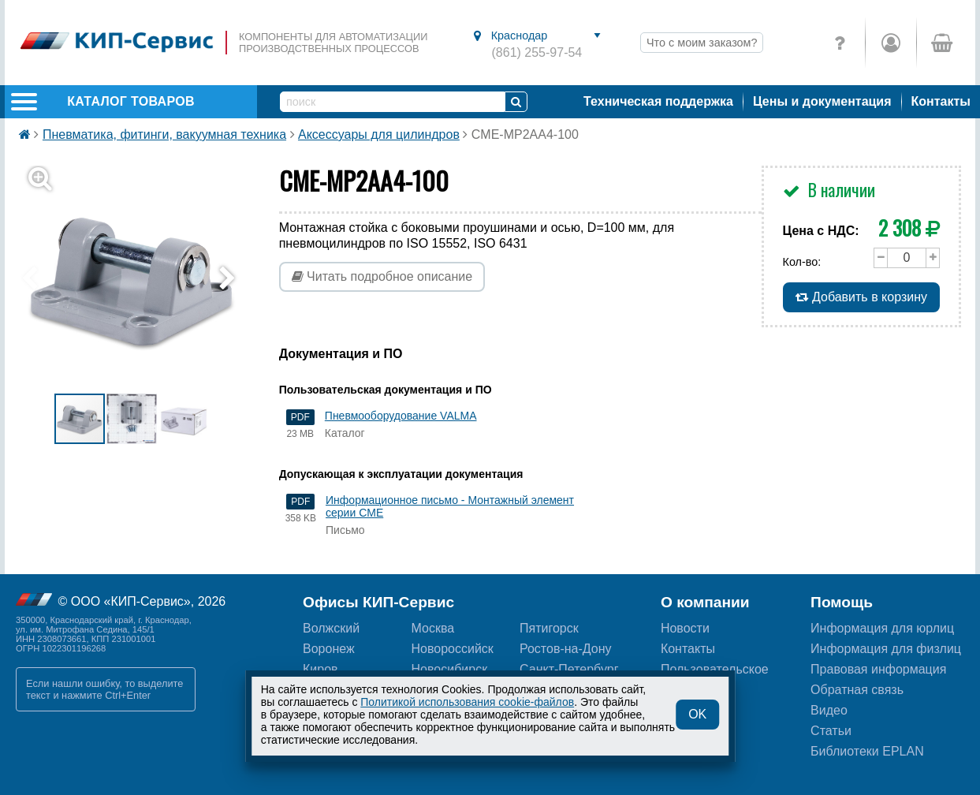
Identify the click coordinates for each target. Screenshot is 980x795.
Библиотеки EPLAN (867, 751)
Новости (685, 628)
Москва (433, 628)
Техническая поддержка (658, 101)
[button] (141, 279)
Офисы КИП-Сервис (378, 602)
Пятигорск (549, 628)
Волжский (331, 628)
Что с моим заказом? (702, 42)
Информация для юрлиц (882, 628)
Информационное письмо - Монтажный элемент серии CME (450, 506)
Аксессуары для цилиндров (379, 134)
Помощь (841, 602)
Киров (320, 669)
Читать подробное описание (382, 276)
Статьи (830, 730)
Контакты (941, 101)
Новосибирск (450, 669)
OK (697, 714)
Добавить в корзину (861, 297)
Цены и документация (822, 101)
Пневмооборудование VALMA (401, 415)
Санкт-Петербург (569, 669)
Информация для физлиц (885, 648)
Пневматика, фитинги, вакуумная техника (164, 134)
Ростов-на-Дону (566, 648)
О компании (705, 602)
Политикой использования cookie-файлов (467, 702)
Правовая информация (878, 669)
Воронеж (329, 648)
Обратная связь (857, 689)
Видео (829, 710)
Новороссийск (453, 648)
